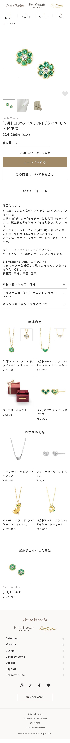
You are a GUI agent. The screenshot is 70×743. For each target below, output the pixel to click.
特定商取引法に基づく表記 (35, 719)
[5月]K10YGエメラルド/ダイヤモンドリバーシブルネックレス (51, 365)
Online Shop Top (35, 714)
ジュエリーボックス (15, 410)
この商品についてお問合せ (35, 174)
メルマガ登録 (35, 698)
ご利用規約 (35, 723)
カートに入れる (35, 162)
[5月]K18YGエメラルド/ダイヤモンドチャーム (51, 522)
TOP (5, 23)
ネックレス (27, 250)
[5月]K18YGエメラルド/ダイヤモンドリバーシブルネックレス (18, 365)
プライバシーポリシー (35, 728)
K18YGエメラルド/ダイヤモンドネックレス (18, 522)
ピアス (13, 23)
